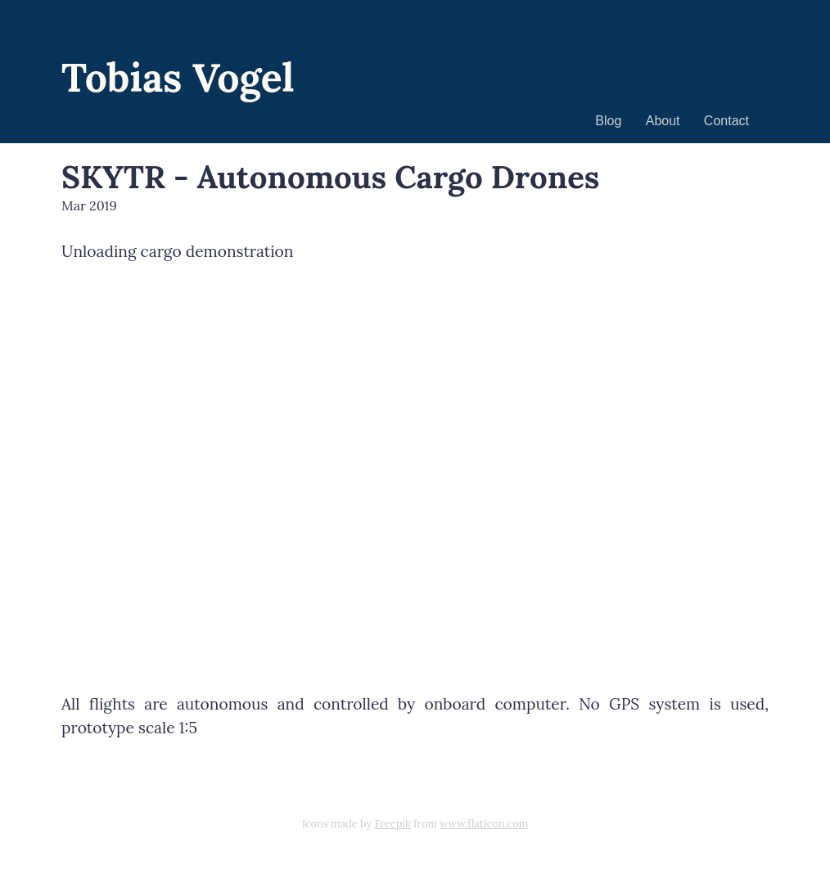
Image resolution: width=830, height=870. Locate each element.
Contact (726, 121)
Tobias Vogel (178, 77)
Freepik (393, 824)
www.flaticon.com (484, 824)
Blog (608, 121)
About (663, 121)
